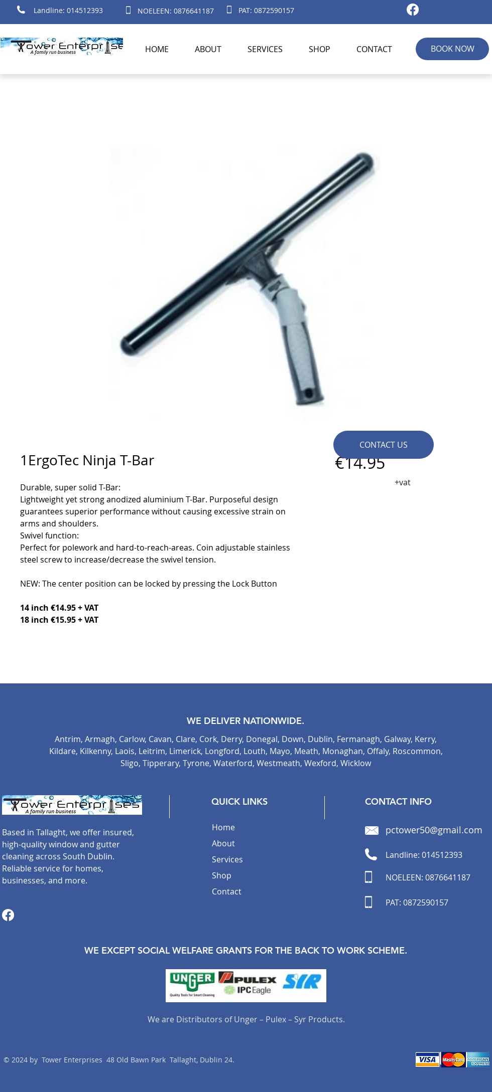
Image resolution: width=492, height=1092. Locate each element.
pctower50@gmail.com (434, 830)
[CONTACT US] (383, 445)
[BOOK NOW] (452, 49)
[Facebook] (413, 10)
